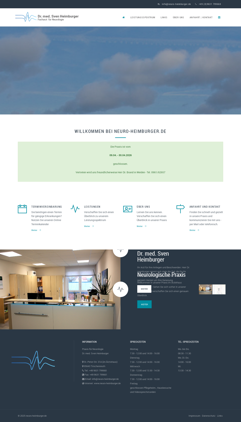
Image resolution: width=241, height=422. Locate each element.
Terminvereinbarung (46, 206)
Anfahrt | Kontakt (201, 17)
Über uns (178, 17)
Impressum (194, 415)
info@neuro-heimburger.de (174, 4)
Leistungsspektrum (142, 17)
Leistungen (92, 206)
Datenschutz (208, 415)
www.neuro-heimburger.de (107, 383)
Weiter (36, 230)
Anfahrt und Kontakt (204, 206)
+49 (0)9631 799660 (208, 4)
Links (164, 17)
